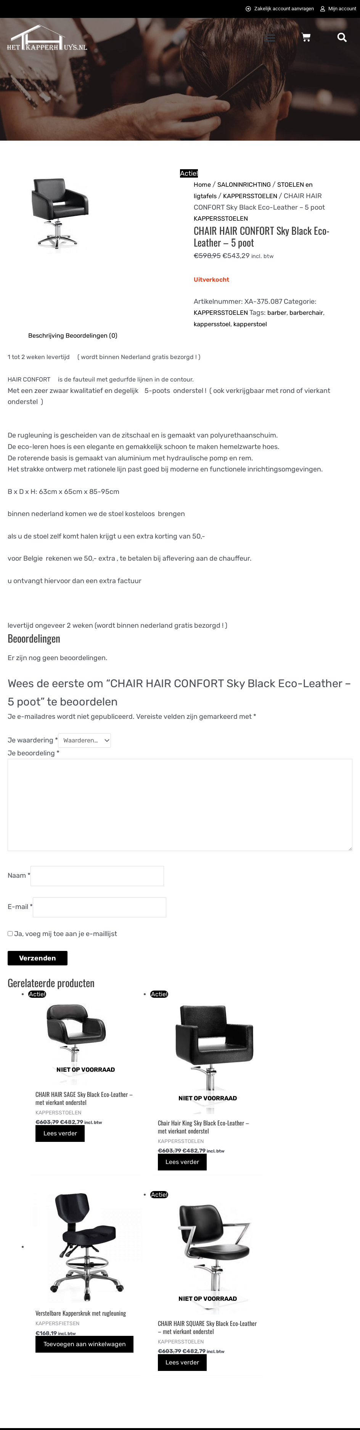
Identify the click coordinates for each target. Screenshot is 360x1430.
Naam (19, 888)
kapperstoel (256, 325)
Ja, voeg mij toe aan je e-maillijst (62, 949)
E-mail (20, 921)
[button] (269, 39)
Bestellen (112, 1291)
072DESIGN (239, 1415)
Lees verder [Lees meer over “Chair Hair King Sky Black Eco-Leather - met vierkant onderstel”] (147, 1162)
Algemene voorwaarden (225, 1291)
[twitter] (306, 1293)
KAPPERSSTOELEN (255, 197)
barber (283, 313)
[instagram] (325, 1293)
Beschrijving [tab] (48, 336)
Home (203, 185)
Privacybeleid (208, 1314)
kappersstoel (214, 325)
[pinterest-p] (286, 1311)
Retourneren (117, 1372)
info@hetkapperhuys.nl (43, 1337)
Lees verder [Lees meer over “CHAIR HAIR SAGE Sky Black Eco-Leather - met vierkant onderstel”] (65, 1154)
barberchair (315, 313)
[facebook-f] (286, 1293)
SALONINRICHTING (248, 185)
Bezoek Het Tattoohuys (224, 1338)
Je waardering (33, 742)
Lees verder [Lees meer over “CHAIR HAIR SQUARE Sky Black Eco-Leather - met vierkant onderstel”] (313, 1171)
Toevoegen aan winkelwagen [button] (231, 1149)
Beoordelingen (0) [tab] (97, 336)
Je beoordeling (33, 755)
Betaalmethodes (123, 1314)
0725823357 (27, 1348)
